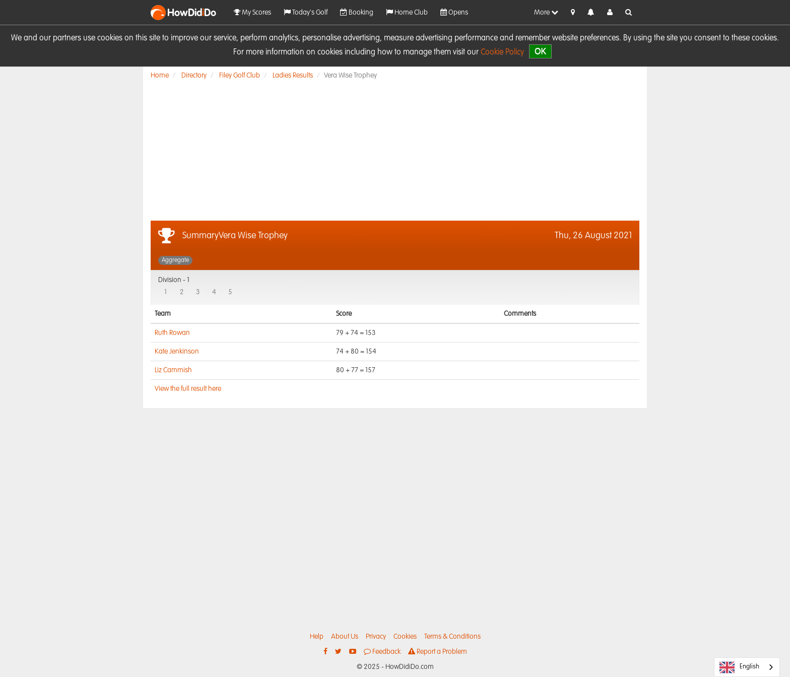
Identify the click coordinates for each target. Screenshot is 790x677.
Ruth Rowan (172, 332)
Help (316, 636)
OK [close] (540, 51)
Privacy (376, 636)
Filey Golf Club (239, 75)
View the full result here (188, 388)
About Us (344, 636)
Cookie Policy (502, 52)
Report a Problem (437, 651)
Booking (356, 12)
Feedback (382, 651)
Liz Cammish (173, 370)
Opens (454, 12)
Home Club (407, 12)
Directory (194, 75)
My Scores (252, 12)
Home (160, 75)
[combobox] (747, 667)
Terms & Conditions (452, 636)
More (546, 12)
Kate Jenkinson (177, 351)
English (739, 667)
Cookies (405, 636)
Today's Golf (305, 12)
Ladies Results (293, 75)
